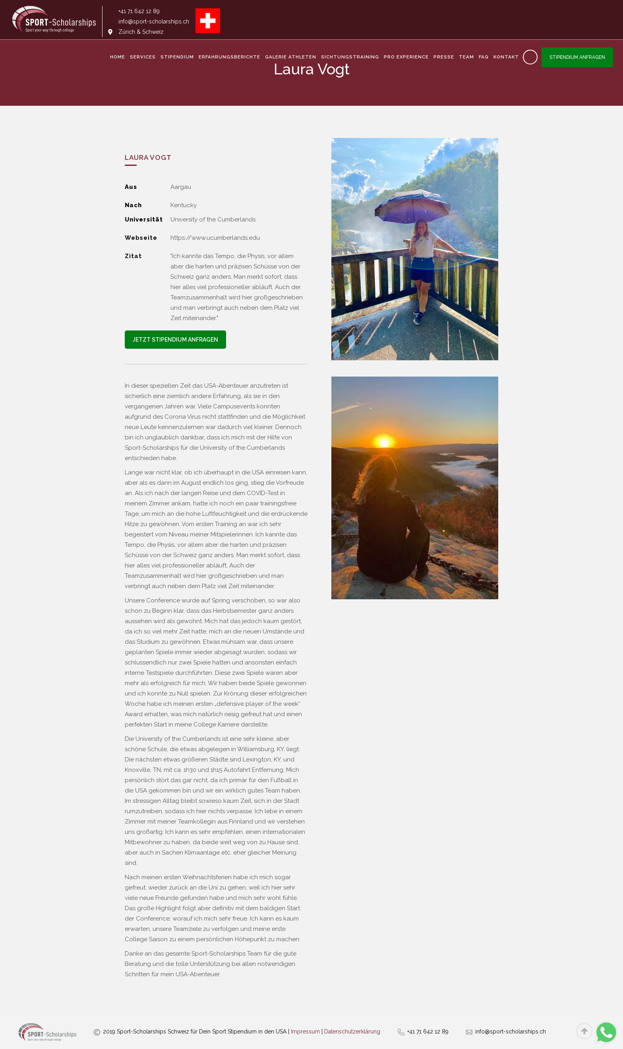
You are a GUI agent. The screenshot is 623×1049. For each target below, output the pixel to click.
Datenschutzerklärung (352, 1031)
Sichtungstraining (350, 57)
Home (117, 57)
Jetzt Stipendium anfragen (175, 339)
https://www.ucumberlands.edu (215, 237)
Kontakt (506, 57)
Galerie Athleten (290, 57)
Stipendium (177, 57)
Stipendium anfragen (577, 57)
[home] (54, 21)
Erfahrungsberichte (229, 57)
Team (466, 57)
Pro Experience (406, 57)
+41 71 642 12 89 (428, 1031)
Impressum (305, 1031)
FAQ (484, 57)
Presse (443, 57)
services (143, 57)
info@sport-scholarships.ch (510, 1031)
